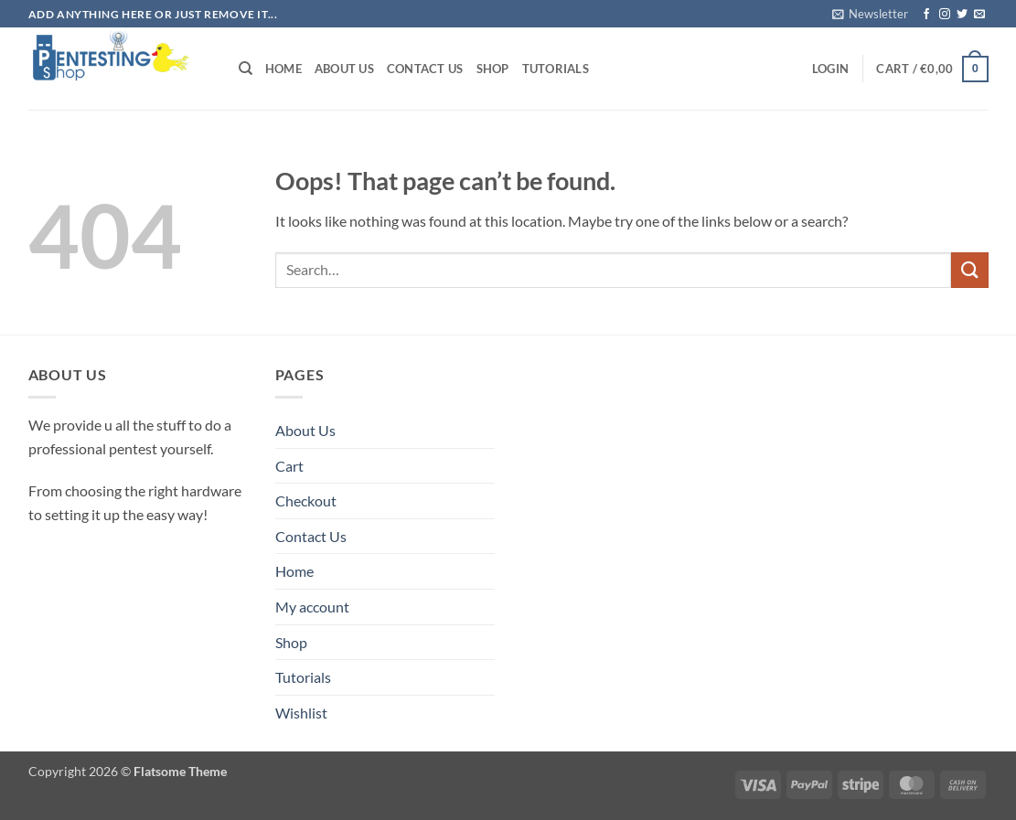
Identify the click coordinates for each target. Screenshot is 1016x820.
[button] (870, 13)
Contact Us (425, 68)
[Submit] (969, 270)
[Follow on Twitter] (962, 14)
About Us (344, 68)
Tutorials (555, 68)
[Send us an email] (979, 14)
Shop (492, 68)
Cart (289, 465)
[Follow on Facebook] (926, 14)
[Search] (245, 68)
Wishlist (301, 712)
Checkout (306, 500)
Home (283, 68)
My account (312, 606)
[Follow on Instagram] (944, 14)
